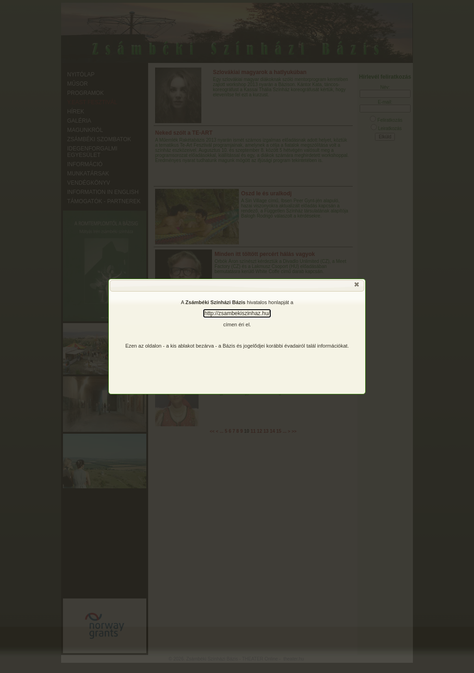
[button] (357, 286)
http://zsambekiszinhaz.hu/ (236, 313)
